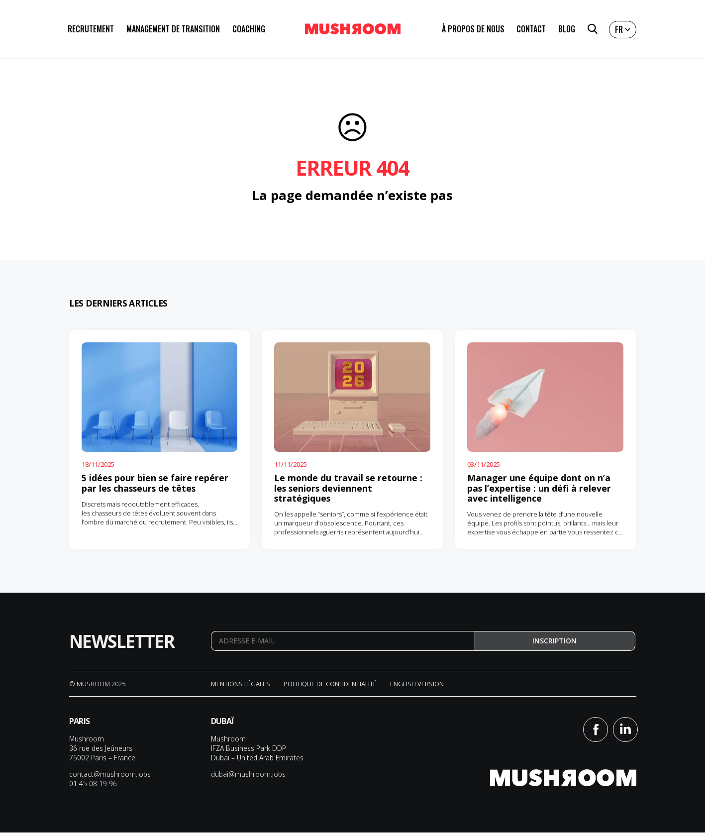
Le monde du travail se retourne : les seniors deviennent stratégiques (348, 488)
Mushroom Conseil (353, 30)
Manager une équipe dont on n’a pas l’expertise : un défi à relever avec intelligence (539, 488)
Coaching (248, 30)
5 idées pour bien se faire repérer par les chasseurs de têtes (155, 483)
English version (417, 684)
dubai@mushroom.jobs (248, 774)
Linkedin (625, 730)
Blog (566, 30)
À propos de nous (473, 30)
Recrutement (91, 30)
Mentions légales (240, 684)
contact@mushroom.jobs (110, 774)
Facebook (595, 730)
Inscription (554, 641)
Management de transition (173, 30)
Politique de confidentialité (330, 684)
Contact (531, 30)
